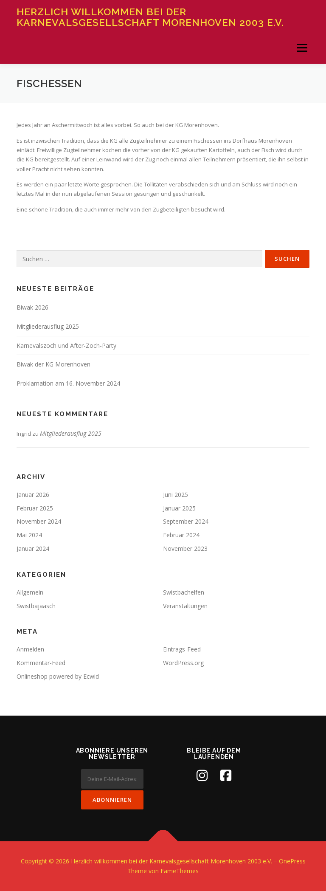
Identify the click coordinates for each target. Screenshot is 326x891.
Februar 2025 (35, 508)
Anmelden (30, 649)
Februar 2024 (181, 535)
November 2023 (185, 548)
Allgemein (30, 592)
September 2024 (185, 521)
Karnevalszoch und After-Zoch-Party (66, 345)
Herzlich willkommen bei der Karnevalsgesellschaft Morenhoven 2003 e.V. (150, 17)
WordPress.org (183, 663)
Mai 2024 (29, 535)
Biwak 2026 (32, 307)
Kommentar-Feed (41, 663)
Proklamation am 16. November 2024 (68, 383)
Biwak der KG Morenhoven (53, 364)
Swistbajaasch (36, 606)
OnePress (292, 861)
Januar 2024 (33, 548)
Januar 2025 (179, 508)
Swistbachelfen (183, 592)
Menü (302, 47)
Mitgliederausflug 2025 (48, 326)
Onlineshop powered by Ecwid (58, 676)
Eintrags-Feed (182, 649)
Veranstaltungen (185, 606)
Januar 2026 (33, 495)
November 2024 (39, 521)
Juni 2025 (175, 495)
